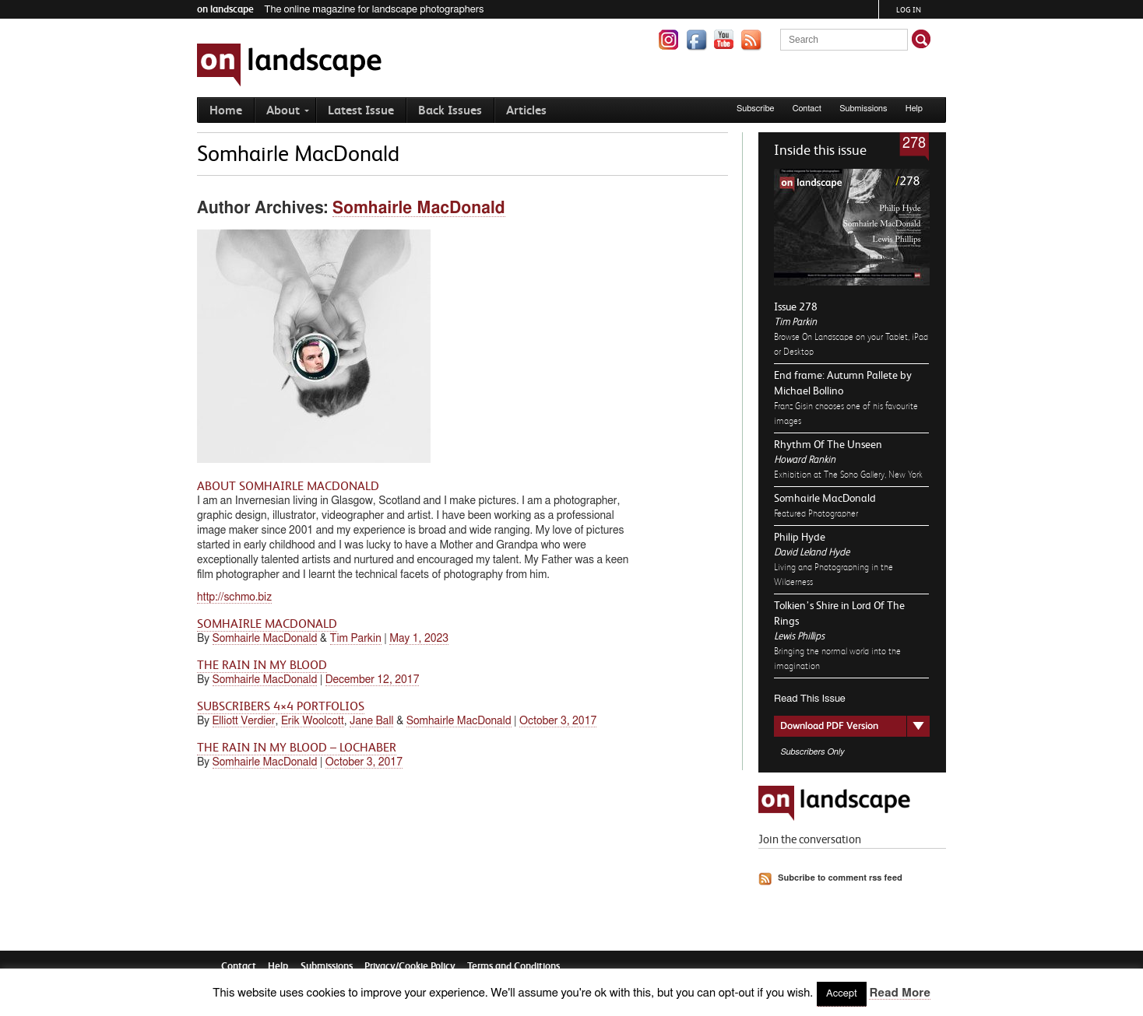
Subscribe (756, 108)
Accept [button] (841, 994)
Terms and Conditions (513, 966)
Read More (899, 993)
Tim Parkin (795, 322)
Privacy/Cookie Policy (409, 966)
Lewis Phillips (799, 636)
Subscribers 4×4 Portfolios (280, 706)
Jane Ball (371, 721)
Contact (807, 108)
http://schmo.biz (234, 597)
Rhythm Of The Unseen (828, 444)
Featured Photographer (816, 513)
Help (914, 108)
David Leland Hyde (811, 552)
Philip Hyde (799, 537)
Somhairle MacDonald (825, 498)
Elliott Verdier (244, 721)
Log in (908, 9)
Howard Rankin (804, 459)
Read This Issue (810, 699)
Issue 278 (796, 306)
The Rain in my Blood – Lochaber (296, 748)
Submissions (863, 108)
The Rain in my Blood (262, 665)
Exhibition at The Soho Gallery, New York (848, 474)
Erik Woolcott (312, 721)
